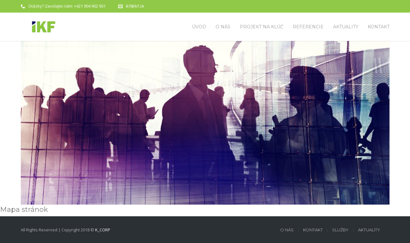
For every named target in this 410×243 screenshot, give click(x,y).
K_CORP (102, 230)
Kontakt (313, 229)
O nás (287, 229)
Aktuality (369, 229)
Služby (340, 229)
